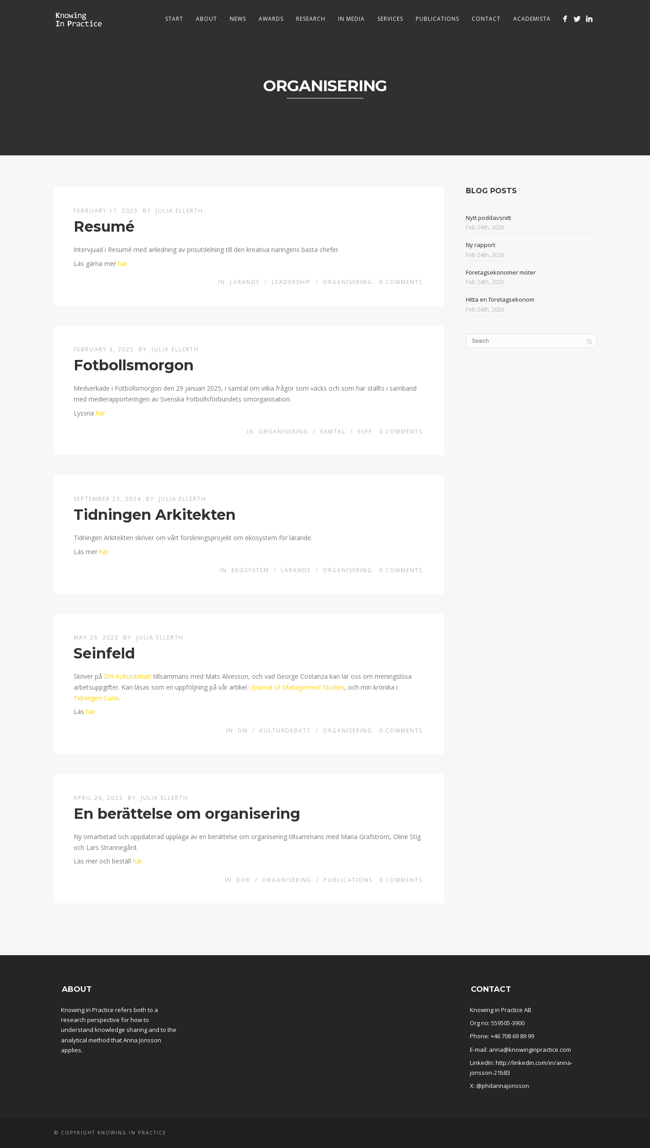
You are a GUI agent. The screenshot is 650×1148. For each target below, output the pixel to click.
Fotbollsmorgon (134, 365)
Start (174, 19)
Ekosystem (250, 570)
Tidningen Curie (96, 698)
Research (310, 19)
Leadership (291, 282)
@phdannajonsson (502, 1086)
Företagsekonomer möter (501, 272)
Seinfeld (104, 653)
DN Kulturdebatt (128, 676)
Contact (486, 19)
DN (243, 730)
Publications (437, 19)
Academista (532, 19)
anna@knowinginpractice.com (530, 1049)
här (122, 263)
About (206, 19)
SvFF (365, 431)
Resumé (104, 226)
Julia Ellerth (179, 211)
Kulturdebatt (285, 730)
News (238, 19)
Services (390, 19)
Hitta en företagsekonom (500, 299)
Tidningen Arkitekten (155, 514)
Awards (271, 19)
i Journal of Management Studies (296, 687)
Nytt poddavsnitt (488, 218)
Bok (244, 880)
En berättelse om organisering (187, 813)
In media (351, 19)
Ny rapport (480, 245)
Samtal (333, 431)
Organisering (347, 282)
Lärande (245, 282)
